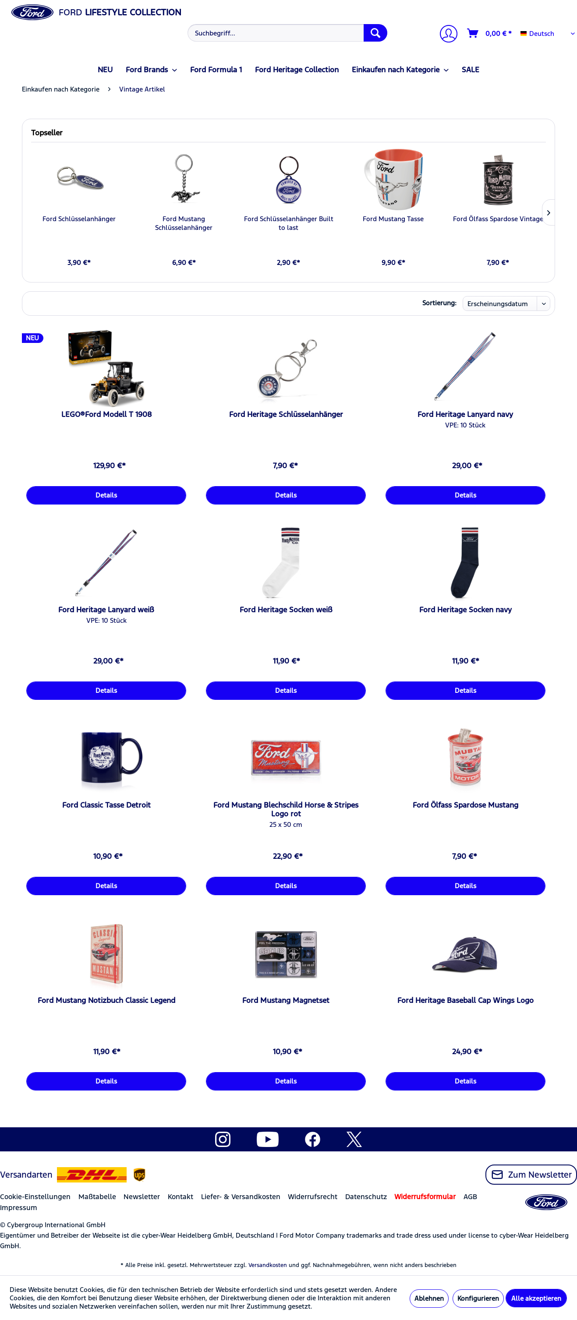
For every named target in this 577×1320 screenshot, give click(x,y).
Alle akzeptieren (536, 1298)
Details (106, 495)
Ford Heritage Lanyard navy (465, 414)
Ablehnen (429, 1298)
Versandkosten (267, 1265)
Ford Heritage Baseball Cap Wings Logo (465, 1000)
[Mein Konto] (445, 35)
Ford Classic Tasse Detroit (106, 805)
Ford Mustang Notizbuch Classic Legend (106, 1000)
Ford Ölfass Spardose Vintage (498, 219)
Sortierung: (439, 303)
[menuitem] (286, 33)
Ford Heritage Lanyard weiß (106, 609)
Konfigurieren (478, 1298)
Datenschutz (366, 1196)
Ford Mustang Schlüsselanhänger (183, 223)
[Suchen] (375, 33)
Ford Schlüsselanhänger (79, 219)
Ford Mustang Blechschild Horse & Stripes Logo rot (285, 809)
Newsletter (142, 1196)
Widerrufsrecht (312, 1196)
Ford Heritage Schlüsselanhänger (286, 414)
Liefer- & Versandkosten (240, 1196)
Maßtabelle (97, 1196)
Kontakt (180, 1196)
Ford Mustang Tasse (393, 219)
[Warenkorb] (490, 33)
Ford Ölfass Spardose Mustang (465, 805)
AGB (470, 1196)
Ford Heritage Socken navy (465, 609)
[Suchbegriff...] (287, 33)
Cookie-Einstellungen (35, 1196)
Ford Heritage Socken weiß (286, 609)
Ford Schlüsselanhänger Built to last (288, 223)
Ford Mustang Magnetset (285, 1000)
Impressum (18, 1207)
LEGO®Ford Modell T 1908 (106, 414)
